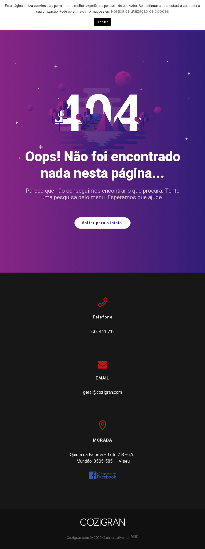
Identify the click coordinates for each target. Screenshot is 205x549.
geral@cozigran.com (102, 392)
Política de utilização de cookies (140, 11)
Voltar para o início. (102, 223)
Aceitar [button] (103, 22)
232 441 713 (102, 331)
